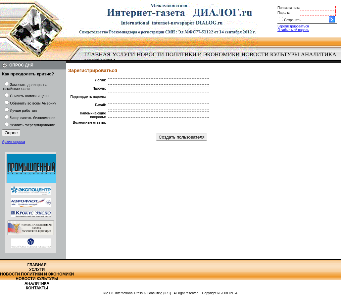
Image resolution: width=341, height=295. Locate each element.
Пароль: (283, 13)
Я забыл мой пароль (293, 30)
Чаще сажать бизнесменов (32, 118)
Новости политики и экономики (188, 54)
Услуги (123, 54)
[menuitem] (97, 54)
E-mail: (100, 105)
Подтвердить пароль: (88, 97)
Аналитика (318, 54)
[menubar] (211, 57)
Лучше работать (23, 110)
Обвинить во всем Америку (33, 103)
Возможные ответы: (89, 122)
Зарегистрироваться (293, 26)
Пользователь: (288, 8)
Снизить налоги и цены (29, 96)
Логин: (100, 80)
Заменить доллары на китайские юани (25, 87)
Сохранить (292, 20)
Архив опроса (13, 142)
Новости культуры (270, 54)
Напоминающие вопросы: (93, 115)
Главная (97, 54)
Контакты (37, 288)
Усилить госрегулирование (32, 125)
